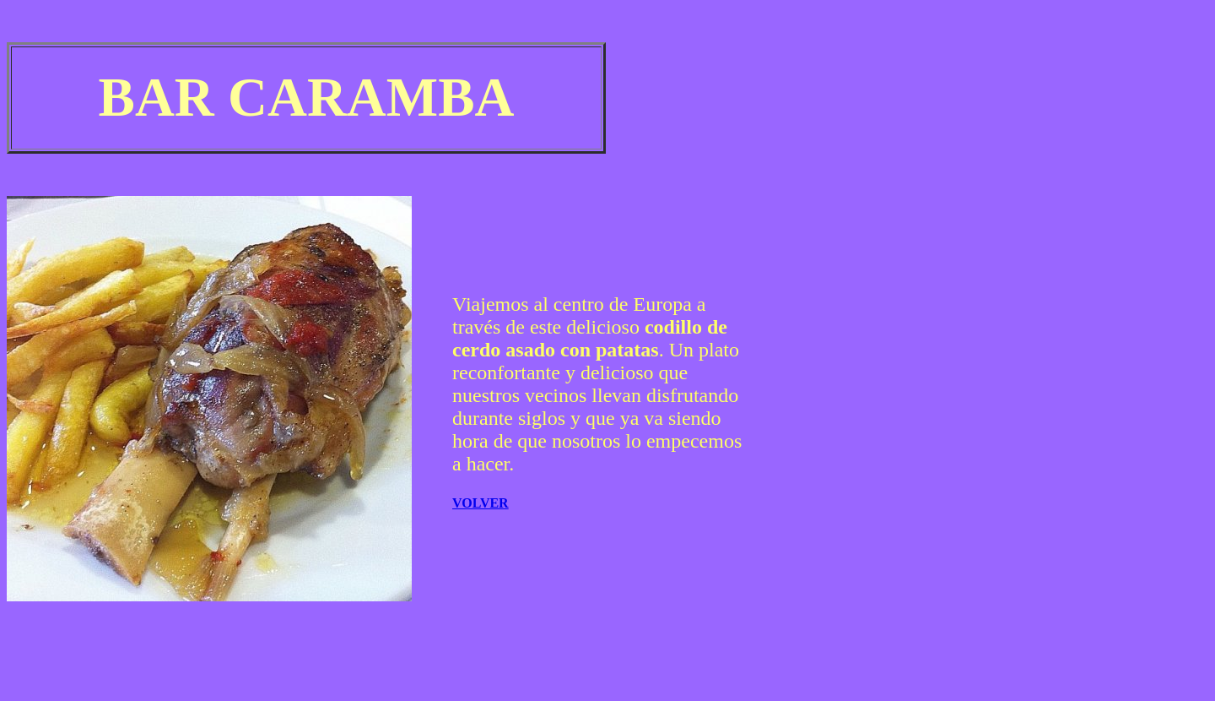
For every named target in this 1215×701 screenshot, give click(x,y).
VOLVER (480, 503)
